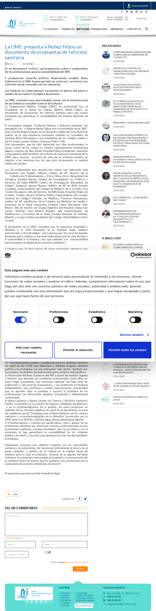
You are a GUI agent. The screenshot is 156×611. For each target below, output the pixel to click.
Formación (100, 29)
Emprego (117, 29)
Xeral (9, 63)
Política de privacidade (76, 562)
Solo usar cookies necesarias (29, 350)
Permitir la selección (78, 350)
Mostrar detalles (132, 334)
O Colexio (52, 29)
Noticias (18, 7)
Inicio (8, 7)
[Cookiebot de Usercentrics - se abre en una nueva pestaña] (133, 255)
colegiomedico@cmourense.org (121, 604)
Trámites (68, 29)
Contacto (134, 29)
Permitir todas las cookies (127, 350)
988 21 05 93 (114, 596)
